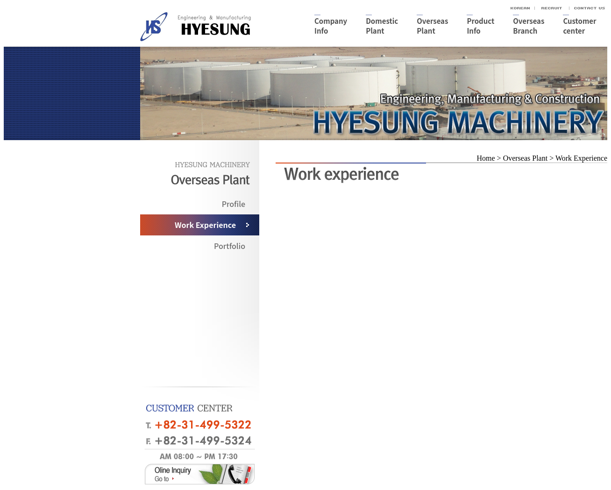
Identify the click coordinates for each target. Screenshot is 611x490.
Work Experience (205, 224)
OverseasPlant (432, 26)
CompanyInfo (330, 26)
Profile (233, 203)
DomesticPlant (382, 26)
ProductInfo (480, 26)
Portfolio (229, 245)
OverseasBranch (528, 26)
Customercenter (579, 26)
